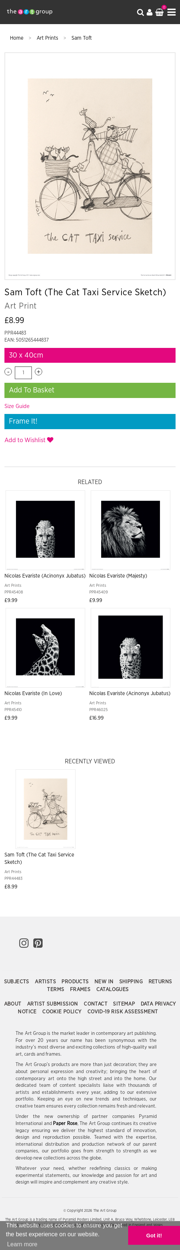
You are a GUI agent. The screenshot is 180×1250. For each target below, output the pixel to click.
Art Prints (48, 38)
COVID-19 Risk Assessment (122, 1011)
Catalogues (112, 989)
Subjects (17, 981)
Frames (81, 989)
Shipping (131, 981)
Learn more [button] (22, 1244)
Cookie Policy (62, 1011)
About (13, 1004)
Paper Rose (65, 1123)
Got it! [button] (154, 1236)
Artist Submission (53, 1004)
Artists (46, 981)
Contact (96, 1004)
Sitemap (124, 1004)
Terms (56, 989)
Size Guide (17, 406)
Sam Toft (81, 38)
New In (104, 981)
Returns (160, 981)
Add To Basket (31, 390)
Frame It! (23, 421)
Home (17, 38)
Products (75, 981)
